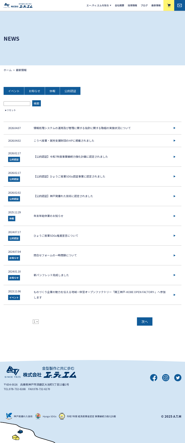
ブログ (144, 5)
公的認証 (70, 91)
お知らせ (34, 91)
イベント (14, 91)
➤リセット (10, 110)
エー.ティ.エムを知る (98, 5)
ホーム (8, 70)
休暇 (52, 91)
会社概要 (119, 5)
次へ (144, 321)
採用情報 (132, 5)
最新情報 (156, 5)
